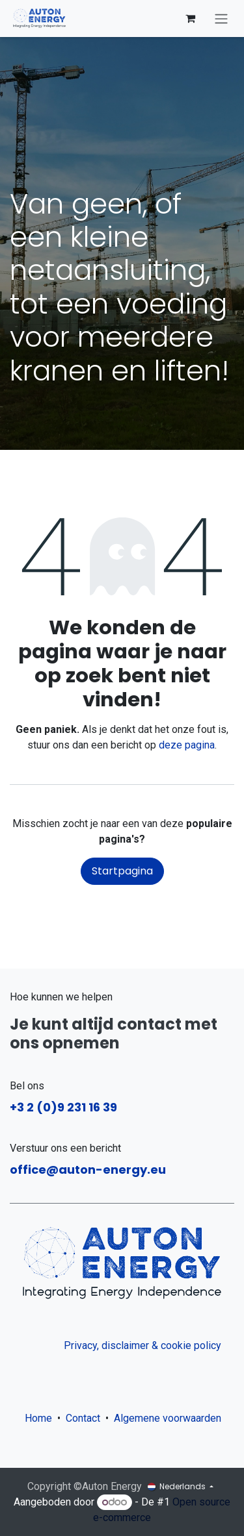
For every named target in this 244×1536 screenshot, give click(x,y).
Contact (83, 1418)
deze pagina (187, 745)
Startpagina (122, 870)
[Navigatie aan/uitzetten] (221, 18)
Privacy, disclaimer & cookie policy (142, 1345)
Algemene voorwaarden (170, 1418)
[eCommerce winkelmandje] (190, 18)
